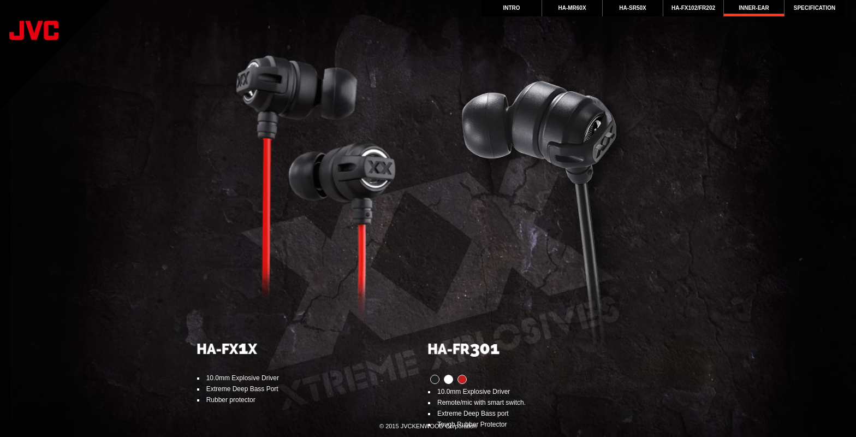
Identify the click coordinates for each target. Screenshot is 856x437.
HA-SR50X (632, 8)
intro (511, 8)
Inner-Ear (754, 8)
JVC (54, 54)
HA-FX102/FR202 (693, 8)
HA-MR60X (572, 8)
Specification (814, 8)
